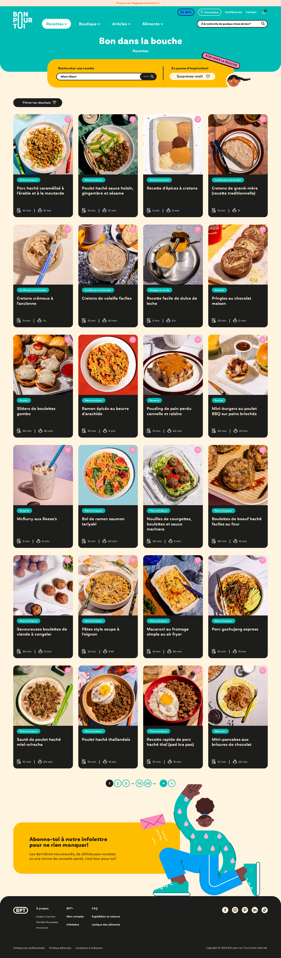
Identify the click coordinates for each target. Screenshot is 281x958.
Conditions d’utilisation (89, 948)
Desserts (220, 290)
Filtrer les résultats (37, 103)
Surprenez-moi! (190, 76)
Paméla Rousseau (47, 922)
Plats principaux (30, 180)
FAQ (95, 908)
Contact (251, 12)
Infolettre (72, 924)
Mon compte (75, 916)
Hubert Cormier (45, 916)
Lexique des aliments (107, 924)
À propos (42, 908)
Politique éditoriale (60, 948)
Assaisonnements (161, 180)
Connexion (210, 12)
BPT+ (188, 12)
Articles (121, 24)
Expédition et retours (107, 916)
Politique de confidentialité (29, 948)
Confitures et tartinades (230, 180)
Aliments (152, 24)
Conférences (233, 12)
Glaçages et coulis (161, 290)
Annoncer (42, 927)
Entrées (24, 400)
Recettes (56, 24)
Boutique (89, 24)
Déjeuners (221, 731)
